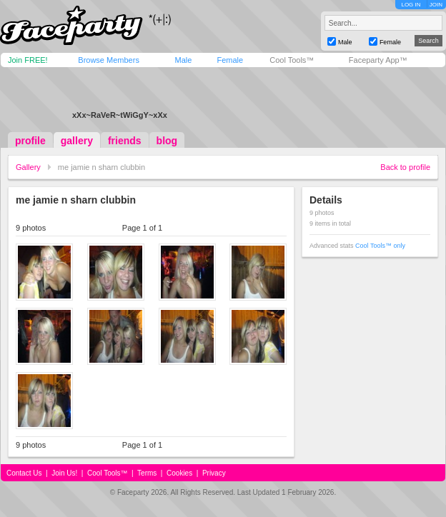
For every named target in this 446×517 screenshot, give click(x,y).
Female (230, 60)
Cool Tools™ (291, 60)
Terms (147, 473)
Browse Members (108, 60)
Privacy (214, 473)
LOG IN (410, 4)
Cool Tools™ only (380, 245)
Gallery (28, 167)
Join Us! (64, 473)
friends (125, 140)
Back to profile (405, 167)
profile (30, 140)
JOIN (436, 4)
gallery (77, 140)
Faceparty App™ (378, 60)
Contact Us (23, 473)
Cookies (179, 473)
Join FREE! (28, 60)
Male (183, 60)
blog (167, 140)
